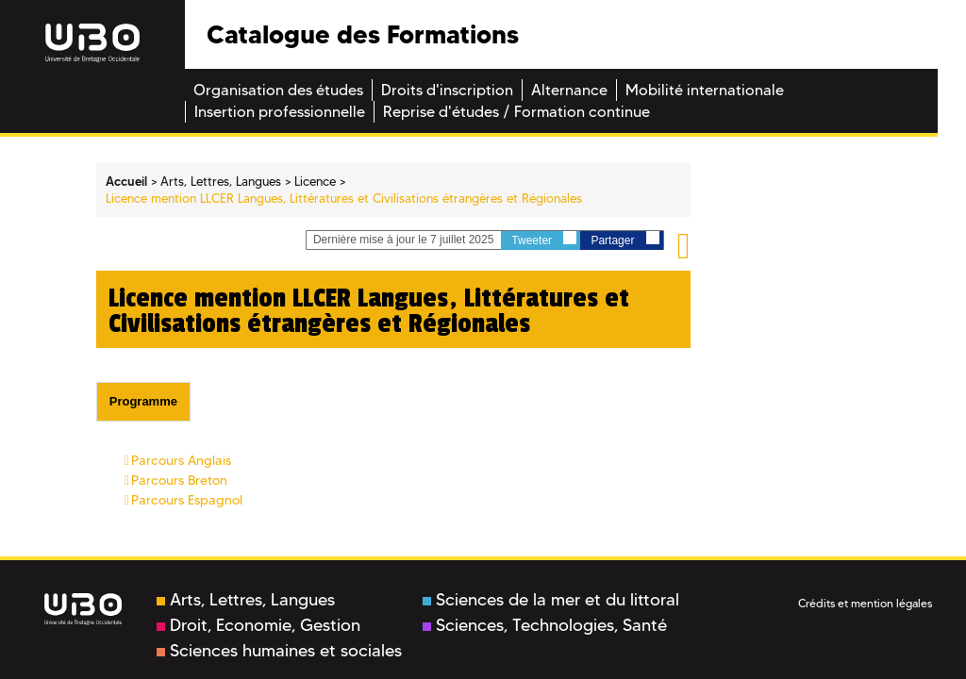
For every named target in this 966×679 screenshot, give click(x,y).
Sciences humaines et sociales (279, 650)
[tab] (143, 402)
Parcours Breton (179, 480)
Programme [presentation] (143, 401)
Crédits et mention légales (865, 603)
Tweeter (543, 239)
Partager (624, 239)
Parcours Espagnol (186, 499)
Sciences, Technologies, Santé (545, 625)
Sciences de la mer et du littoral (551, 599)
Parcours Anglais (181, 460)
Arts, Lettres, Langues (246, 599)
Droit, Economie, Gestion (258, 625)
